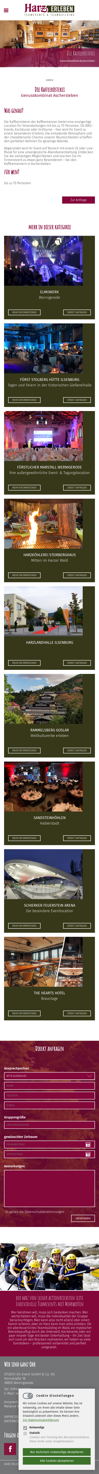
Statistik (31, 1433)
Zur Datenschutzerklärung (41, 1420)
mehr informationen (24, 312)
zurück (49, 80)
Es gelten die (35, 1212)
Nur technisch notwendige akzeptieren (57, 1452)
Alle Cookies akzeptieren (57, 1461)
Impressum (13, 1417)
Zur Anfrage (78, 200)
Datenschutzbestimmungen (44, 1212)
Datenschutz (14, 1421)
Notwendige (33, 1427)
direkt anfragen (77, 312)
